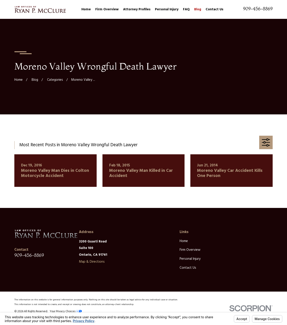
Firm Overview (190, 250)
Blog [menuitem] (197, 9)
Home (184, 241)
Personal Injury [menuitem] (166, 9)
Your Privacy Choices (66, 311)
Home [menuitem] (86, 9)
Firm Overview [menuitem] (107, 9)
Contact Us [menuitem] (214, 9)
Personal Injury (190, 259)
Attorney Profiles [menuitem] (136, 9)
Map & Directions (92, 261)
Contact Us (188, 267)
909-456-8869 (258, 8)
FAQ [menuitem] (186, 9)
